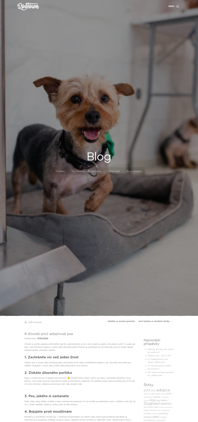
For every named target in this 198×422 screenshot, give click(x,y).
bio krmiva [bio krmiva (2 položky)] (148, 397)
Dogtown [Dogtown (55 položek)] (152, 403)
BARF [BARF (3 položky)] (169, 394)
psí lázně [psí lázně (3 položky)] (158, 420)
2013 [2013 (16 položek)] (147, 390)
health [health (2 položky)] (156, 407)
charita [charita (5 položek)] (156, 397)
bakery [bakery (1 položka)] (163, 394)
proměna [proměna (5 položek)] (148, 420)
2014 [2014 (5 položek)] (153, 391)
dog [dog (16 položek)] (152, 400)
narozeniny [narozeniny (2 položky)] (165, 410)
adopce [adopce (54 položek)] (163, 390)
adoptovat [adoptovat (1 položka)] (147, 394)
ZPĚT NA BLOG (35, 322)
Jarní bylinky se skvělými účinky (154, 321)
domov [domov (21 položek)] (166, 403)
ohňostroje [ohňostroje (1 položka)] (154, 413)
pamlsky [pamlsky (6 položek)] (163, 413)
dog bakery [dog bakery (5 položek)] (162, 400)
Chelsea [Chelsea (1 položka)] (146, 400)
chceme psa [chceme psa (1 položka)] (164, 397)
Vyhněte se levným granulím (121, 321)
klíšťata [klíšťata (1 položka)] (161, 407)
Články (60, 171)
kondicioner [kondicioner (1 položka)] (169, 407)
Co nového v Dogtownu (86, 171)
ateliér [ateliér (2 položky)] (158, 394)
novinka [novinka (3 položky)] (147, 414)
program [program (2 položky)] (162, 417)
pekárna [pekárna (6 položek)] (148, 417)
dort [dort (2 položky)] (145, 407)
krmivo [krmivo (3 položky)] (153, 410)
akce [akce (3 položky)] (153, 394)
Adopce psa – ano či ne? (159, 356)
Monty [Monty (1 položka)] (159, 410)
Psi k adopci (134, 171)
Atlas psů (114, 171)
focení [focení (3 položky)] (150, 407)
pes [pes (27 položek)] (156, 416)
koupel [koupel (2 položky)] (146, 410)
